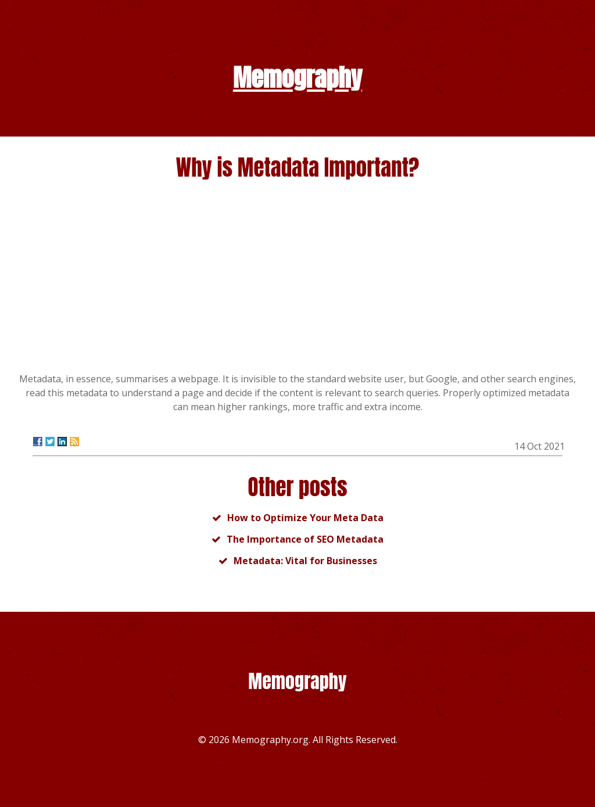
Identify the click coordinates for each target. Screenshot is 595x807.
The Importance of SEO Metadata (305, 539)
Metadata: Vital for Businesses (305, 560)
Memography (297, 77)
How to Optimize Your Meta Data (305, 517)
